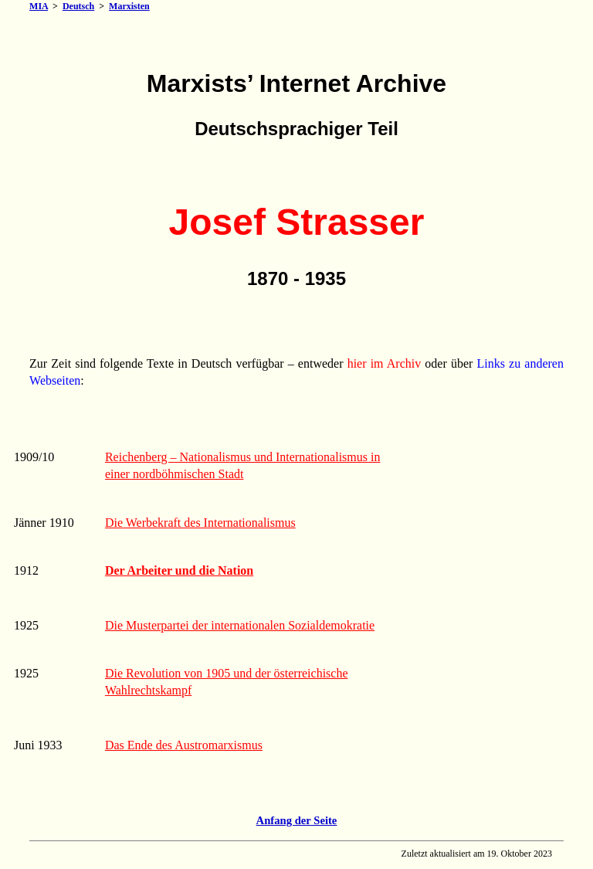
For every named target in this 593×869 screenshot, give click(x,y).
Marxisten (129, 6)
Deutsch (78, 6)
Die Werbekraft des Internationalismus (200, 522)
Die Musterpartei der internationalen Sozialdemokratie (239, 625)
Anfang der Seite (296, 820)
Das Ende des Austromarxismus (184, 745)
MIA (38, 6)
